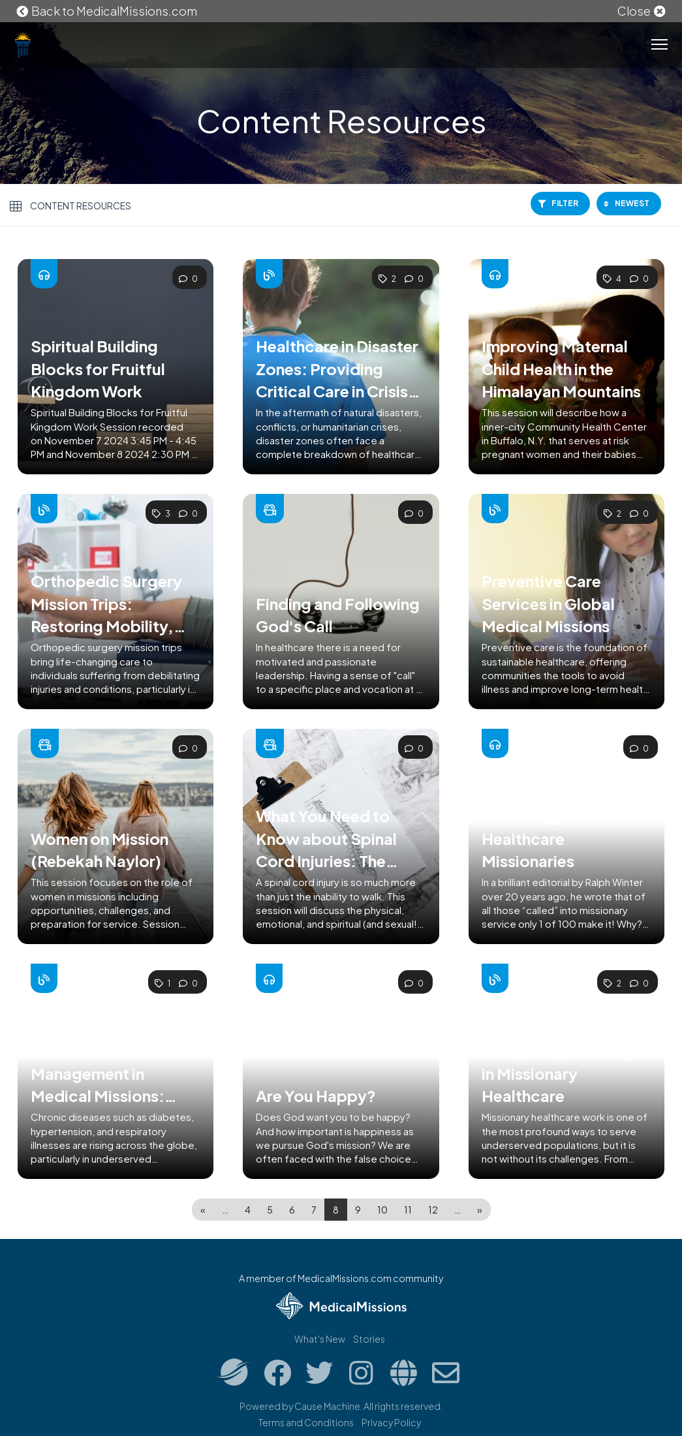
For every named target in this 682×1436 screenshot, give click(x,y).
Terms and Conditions (306, 1422)
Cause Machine (327, 1406)
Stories (369, 1339)
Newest (626, 203)
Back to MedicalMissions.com (106, 10)
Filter (558, 203)
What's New (319, 1339)
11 (408, 1209)
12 (433, 1209)
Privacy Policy (391, 1422)
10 (382, 1209)
